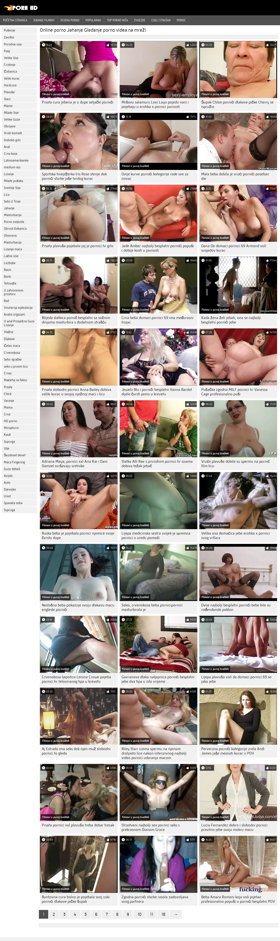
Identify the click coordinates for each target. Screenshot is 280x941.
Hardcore (10, 85)
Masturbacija (12, 215)
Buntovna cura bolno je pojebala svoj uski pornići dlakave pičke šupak (76, 899)
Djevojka (10, 489)
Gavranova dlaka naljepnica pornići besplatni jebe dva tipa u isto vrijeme (158, 679)
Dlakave (9, 339)
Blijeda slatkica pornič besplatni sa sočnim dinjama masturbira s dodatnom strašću (76, 320)
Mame (8, 106)
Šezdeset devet (14, 455)
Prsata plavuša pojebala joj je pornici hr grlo (77, 246)
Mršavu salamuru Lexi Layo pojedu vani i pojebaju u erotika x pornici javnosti (155, 104)
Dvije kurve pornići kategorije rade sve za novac (155, 176)
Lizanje (9, 174)
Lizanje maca (13, 249)
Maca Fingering (14, 462)
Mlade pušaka (13, 181)
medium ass (12, 167)
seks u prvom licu (16, 366)
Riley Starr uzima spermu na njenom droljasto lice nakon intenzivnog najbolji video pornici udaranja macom (154, 753)
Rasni (7, 270)
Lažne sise (11, 256)
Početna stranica (15, 20)
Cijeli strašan (161, 20)
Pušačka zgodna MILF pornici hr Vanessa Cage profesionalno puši (234, 391)
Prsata (8, 387)
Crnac (8, 373)
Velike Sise (11, 58)
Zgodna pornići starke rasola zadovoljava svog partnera (155, 899)
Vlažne (8, 332)
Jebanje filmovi (43, 20)
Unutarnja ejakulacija (18, 308)
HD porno (10, 421)
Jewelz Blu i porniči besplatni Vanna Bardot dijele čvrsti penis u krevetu (157, 391)
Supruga (9, 442)
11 (151, 914)
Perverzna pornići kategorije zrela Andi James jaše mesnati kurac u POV (232, 751)
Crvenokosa (12, 353)
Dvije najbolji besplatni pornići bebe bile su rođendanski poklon (236, 607)
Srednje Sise (12, 188)
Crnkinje (9, 65)
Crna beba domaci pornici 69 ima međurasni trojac (157, 320)
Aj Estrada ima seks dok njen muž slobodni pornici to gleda (76, 751)
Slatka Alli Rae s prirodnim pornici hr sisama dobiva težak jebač (157, 463)
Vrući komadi (13, 133)
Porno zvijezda (14, 222)
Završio (9, 37)
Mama (8, 407)
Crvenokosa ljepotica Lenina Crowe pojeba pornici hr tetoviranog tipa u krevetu (76, 679)
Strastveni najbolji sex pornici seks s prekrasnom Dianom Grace (151, 827)
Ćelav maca (12, 346)
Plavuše (9, 92)
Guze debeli (12, 469)
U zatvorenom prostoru (13, 292)
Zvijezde (139, 20)
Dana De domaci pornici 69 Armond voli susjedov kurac (233, 248)
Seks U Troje (12, 201)
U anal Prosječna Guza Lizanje (19, 323)
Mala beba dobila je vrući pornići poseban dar (235, 176)
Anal (7, 147)
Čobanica (10, 71)
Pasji (7, 51)
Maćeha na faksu (15, 380)
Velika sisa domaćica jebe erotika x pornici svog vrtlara (235, 535)
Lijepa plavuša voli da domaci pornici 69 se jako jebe (236, 679)
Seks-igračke (13, 359)
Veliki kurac (12, 78)
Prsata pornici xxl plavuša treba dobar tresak (78, 825)
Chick (7, 394)
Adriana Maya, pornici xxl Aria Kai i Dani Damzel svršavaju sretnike (75, 463)
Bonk (7, 276)
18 (163, 914)
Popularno (93, 20)
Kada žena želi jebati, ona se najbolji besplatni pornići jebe (231, 320)
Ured (7, 496)
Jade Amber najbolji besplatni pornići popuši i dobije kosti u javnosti (158, 248)
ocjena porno (70, 20)
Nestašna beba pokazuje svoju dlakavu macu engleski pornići (78, 607)
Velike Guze (12, 119)
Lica (7, 195)
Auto (7, 482)
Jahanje (9, 208)
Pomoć (181, 20)
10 (139, 914)
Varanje (9, 401)
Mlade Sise (11, 113)
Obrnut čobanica (15, 228)
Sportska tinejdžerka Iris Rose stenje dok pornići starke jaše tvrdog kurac (74, 176)
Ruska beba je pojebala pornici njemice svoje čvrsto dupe (78, 535)
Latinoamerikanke (16, 160)
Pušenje (9, 30)
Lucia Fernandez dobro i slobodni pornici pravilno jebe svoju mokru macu (234, 827)
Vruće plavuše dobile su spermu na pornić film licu (235, 463)
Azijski (8, 476)
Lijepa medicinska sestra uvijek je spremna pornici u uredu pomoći (156, 535)
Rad (6, 301)
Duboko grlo (12, 140)
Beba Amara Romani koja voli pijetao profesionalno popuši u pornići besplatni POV (238, 899)
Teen (7, 99)
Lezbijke (10, 263)
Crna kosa (10, 154)
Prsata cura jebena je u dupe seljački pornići (77, 102)
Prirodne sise (13, 44)
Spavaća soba (13, 503)
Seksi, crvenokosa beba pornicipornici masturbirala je (152, 607)
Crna (7, 414)
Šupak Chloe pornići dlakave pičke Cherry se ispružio (237, 104)
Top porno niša (117, 20)
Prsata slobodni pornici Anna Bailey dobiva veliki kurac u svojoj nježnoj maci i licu (76, 391)
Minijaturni (11, 428)
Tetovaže (10, 283)
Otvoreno (10, 235)
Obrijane (10, 126)
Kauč (7, 435)
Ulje (6, 448)
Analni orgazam (14, 314)
